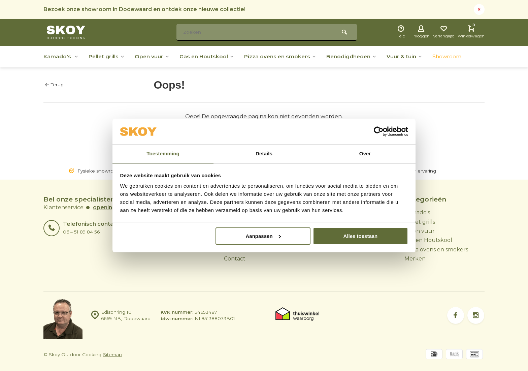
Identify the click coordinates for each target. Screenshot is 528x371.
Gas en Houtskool (209, 56)
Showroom (453, 56)
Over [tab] (365, 153)
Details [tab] (264, 153)
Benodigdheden (356, 56)
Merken (415, 258)
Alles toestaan (360, 236)
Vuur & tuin (410, 56)
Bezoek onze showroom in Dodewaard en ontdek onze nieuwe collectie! (144, 9)
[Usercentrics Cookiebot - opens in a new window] (378, 131)
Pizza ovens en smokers (284, 56)
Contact (234, 258)
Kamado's (61, 56)
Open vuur (153, 56)
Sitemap (112, 355)
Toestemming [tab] (162, 153)
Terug (54, 84)
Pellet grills (107, 56)
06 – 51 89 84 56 (81, 232)
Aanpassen (263, 236)
